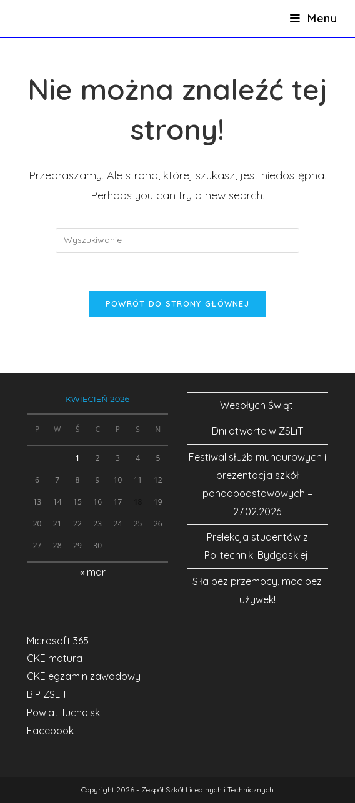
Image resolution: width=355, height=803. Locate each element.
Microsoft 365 (58, 640)
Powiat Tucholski (64, 712)
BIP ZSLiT (47, 694)
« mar (93, 572)
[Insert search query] (177, 240)
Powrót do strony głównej (177, 303)
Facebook (50, 730)
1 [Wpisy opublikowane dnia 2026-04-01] (78, 458)
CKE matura (54, 658)
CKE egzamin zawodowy (84, 676)
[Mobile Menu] (314, 18)
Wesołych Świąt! (257, 405)
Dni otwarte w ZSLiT (257, 431)
